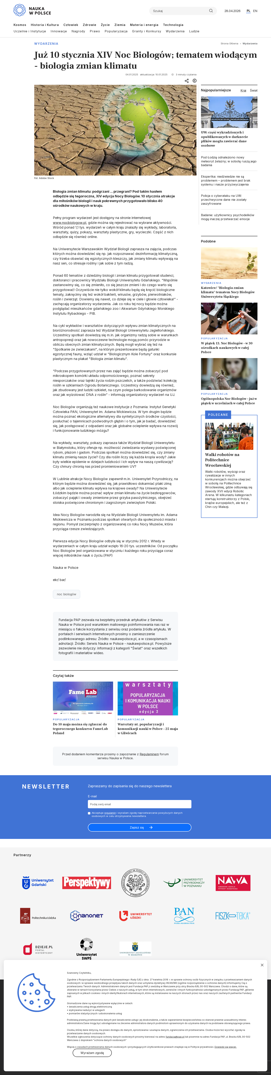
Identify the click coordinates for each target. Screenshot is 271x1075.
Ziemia (120, 25)
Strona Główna (229, 43)
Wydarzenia (175, 31)
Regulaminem (149, 754)
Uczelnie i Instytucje (30, 31)
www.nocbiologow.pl (69, 223)
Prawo (95, 31)
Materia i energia (144, 25)
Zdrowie (89, 25)
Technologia (173, 25)
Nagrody (78, 31)
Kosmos (20, 25)
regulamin (110, 812)
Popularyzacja (116, 31)
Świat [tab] (253, 90)
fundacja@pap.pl (175, 1036)
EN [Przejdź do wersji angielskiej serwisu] (255, 11)
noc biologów (66, 594)
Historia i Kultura (45, 25)
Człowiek (70, 25)
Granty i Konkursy (146, 31)
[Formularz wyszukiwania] (183, 11)
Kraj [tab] (243, 90)
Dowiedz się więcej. (226, 1046)
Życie (105, 25)
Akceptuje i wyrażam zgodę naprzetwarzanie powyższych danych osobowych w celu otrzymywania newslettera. (137, 814)
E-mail (92, 796)
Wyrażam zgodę (92, 1053)
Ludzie (194, 31)
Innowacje (59, 31)
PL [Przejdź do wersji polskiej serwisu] (248, 11)
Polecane (218, 415)
